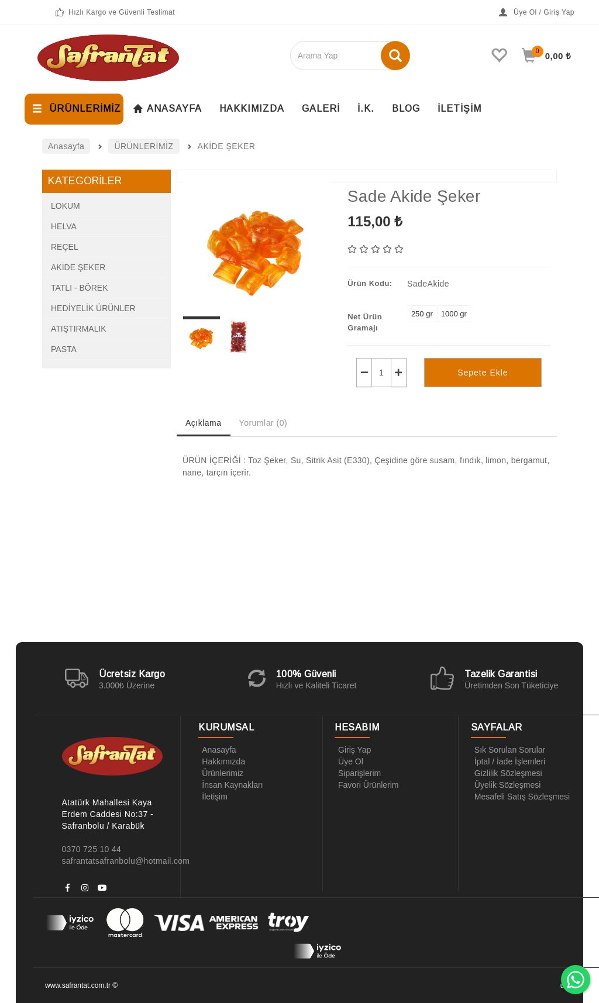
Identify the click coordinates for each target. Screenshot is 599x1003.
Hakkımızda (221, 761)
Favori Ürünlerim (366, 784)
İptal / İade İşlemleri (508, 761)
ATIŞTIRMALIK (78, 328)
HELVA (64, 226)
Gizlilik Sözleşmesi (506, 773)
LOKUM (65, 206)
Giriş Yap (353, 749)
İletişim (213, 796)
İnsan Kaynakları (230, 784)
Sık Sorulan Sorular (508, 749)
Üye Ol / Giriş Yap (536, 12)
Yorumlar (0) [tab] (263, 423)
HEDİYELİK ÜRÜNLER (93, 308)
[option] (257, 246)
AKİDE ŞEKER (78, 267)
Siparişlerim (358, 773)
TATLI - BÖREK (79, 287)
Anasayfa (217, 749)
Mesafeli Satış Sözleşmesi (520, 796)
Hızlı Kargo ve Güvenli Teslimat (114, 12)
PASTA (64, 349)
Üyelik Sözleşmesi (506, 784)
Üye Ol (349, 761)
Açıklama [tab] (203, 423)
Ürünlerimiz (220, 773)
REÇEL (64, 246)
